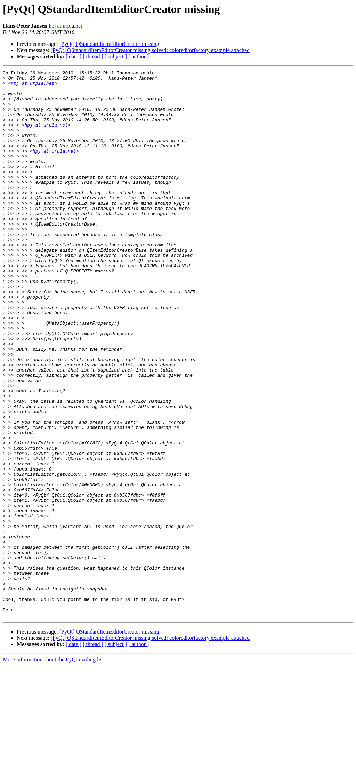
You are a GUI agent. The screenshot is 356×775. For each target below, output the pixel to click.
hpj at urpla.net (65, 26)
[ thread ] (93, 56)
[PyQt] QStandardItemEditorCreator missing (109, 44)
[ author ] (138, 56)
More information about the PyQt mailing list (53, 769)
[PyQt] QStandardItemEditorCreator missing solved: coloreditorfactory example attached (150, 50)
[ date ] (73, 56)
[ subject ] (116, 56)
